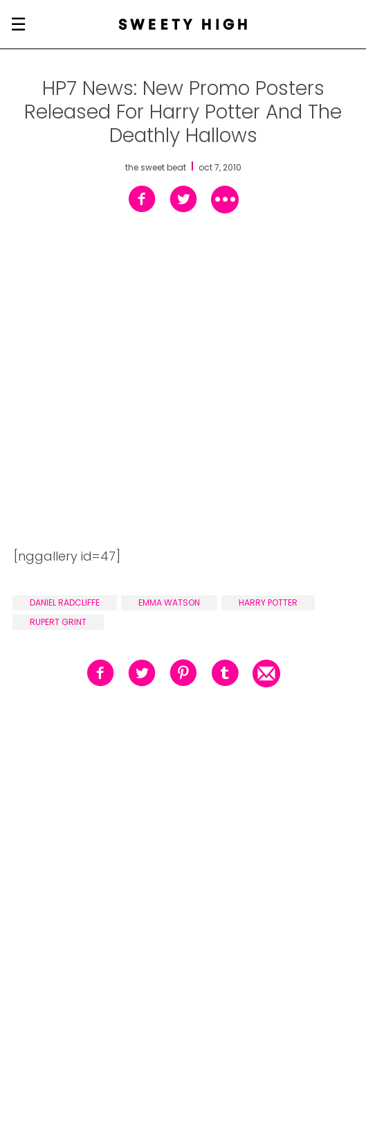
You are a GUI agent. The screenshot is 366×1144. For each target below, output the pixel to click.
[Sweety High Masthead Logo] (183, 24)
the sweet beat (155, 168)
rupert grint (58, 622)
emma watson (169, 602)
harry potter (268, 602)
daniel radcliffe (65, 602)
